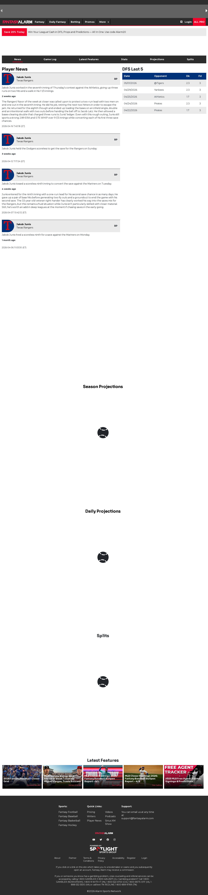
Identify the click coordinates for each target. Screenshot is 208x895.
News (17, 59)
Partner (72, 853)
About (57, 853)
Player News (94, 816)
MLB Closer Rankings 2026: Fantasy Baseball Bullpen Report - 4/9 (141, 774)
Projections (157, 59)
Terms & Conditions (88, 854)
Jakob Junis (23, 77)
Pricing (91, 807)
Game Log (50, 59)
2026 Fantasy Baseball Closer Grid (22, 775)
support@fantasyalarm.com (137, 813)
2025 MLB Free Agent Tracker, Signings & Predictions (183, 775)
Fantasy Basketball (69, 816)
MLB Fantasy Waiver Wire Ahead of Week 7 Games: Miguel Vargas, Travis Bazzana (62, 774)
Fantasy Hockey (68, 820)
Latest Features (89, 59)
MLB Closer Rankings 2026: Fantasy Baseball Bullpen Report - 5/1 (100, 774)
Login (188, 22)
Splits (190, 59)
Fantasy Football (68, 807)
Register (131, 853)
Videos (109, 807)
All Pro (199, 22)
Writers (91, 811)
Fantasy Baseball (68, 811)
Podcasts (110, 811)
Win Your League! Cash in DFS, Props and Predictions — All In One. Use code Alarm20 (77, 32)
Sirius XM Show (110, 817)
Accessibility (118, 853)
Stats (124, 59)
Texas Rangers (24, 80)
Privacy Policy (101, 854)
